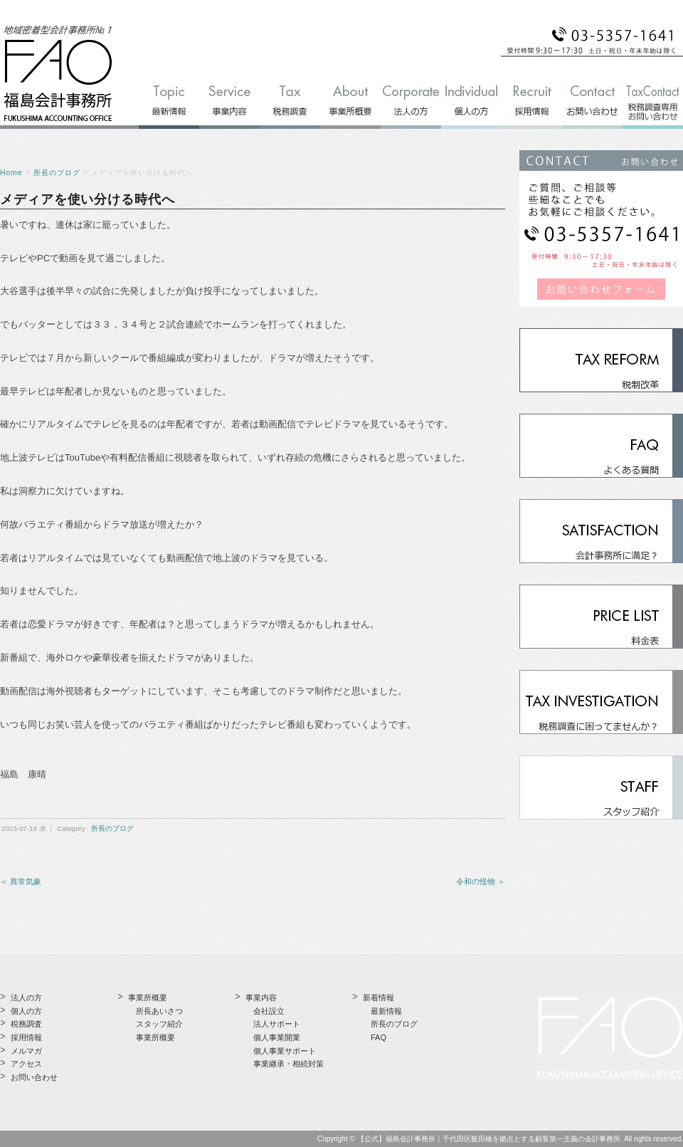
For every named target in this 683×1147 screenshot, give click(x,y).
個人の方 (26, 1011)
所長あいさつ (159, 1011)
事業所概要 (155, 1037)
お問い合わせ (34, 1077)
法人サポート (276, 1024)
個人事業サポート (284, 1051)
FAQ (378, 1037)
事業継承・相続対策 (288, 1063)
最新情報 (386, 1011)
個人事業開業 (276, 1037)
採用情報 (26, 1037)
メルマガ (26, 1051)
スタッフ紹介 (159, 1024)
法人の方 (26, 997)
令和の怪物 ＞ (480, 881)
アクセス (26, 1063)
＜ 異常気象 (20, 881)
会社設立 (269, 1011)
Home (11, 173)
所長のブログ (56, 173)
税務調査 (26, 1024)
